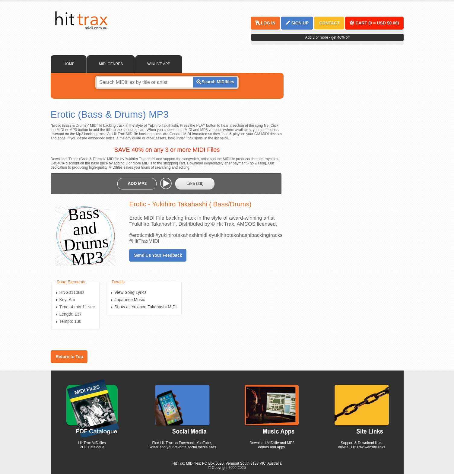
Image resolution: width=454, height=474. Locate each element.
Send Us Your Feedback (158, 255)
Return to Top (69, 356)
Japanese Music (129, 299)
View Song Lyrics (130, 292)
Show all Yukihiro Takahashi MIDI (145, 306)
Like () (195, 183)
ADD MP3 (137, 183)
